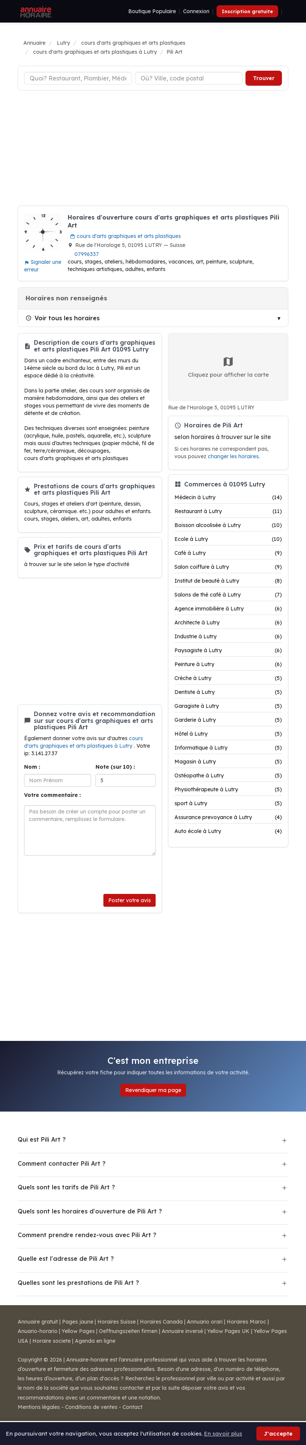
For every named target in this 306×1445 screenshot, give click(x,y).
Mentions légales (39, 1407)
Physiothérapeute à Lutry (228, 789)
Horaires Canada (161, 1321)
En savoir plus (223, 1433)
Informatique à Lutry (228, 747)
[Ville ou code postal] (189, 78)
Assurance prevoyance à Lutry (228, 817)
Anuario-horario (38, 1331)
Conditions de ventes (91, 1407)
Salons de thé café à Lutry (228, 594)
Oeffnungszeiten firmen (128, 1331)
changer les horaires (233, 456)
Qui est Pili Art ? (42, 1139)
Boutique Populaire (152, 11)
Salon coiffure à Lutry (228, 567)
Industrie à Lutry (228, 636)
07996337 (86, 254)
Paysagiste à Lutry (228, 650)
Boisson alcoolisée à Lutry (228, 525)
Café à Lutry (228, 553)
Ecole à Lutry (228, 539)
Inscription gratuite (247, 11)
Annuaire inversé (182, 1331)
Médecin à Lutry (228, 497)
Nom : (32, 766)
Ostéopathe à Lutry (228, 775)
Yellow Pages (78, 1331)
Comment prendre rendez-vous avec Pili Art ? (87, 1235)
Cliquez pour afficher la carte (228, 367)
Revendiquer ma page (153, 1090)
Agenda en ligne (95, 1340)
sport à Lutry (228, 803)
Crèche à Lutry (228, 678)
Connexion (196, 11)
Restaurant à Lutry (228, 511)
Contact (132, 1407)
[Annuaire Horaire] (35, 11)
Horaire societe (51, 1340)
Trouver (263, 78)
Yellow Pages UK (228, 1331)
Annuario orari (205, 1321)
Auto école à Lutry (228, 831)
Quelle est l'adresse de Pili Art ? (66, 1258)
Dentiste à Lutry (228, 692)
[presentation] (81, 874)
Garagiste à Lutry (228, 706)
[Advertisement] (153, 149)
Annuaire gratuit (38, 1321)
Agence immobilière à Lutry (228, 608)
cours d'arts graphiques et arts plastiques (125, 236)
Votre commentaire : (52, 795)
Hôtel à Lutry (228, 734)
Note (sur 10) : (115, 766)
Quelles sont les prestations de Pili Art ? (78, 1282)
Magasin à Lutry (228, 761)
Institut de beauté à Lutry (228, 581)
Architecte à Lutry (228, 622)
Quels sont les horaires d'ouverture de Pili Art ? (90, 1211)
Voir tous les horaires (63, 318)
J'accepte (278, 1433)
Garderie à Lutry (228, 720)
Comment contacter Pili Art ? (62, 1163)
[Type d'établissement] (78, 78)
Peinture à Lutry (228, 664)
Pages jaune (77, 1321)
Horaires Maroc (246, 1321)
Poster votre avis (129, 900)
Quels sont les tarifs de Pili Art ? (66, 1187)
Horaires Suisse (116, 1321)
